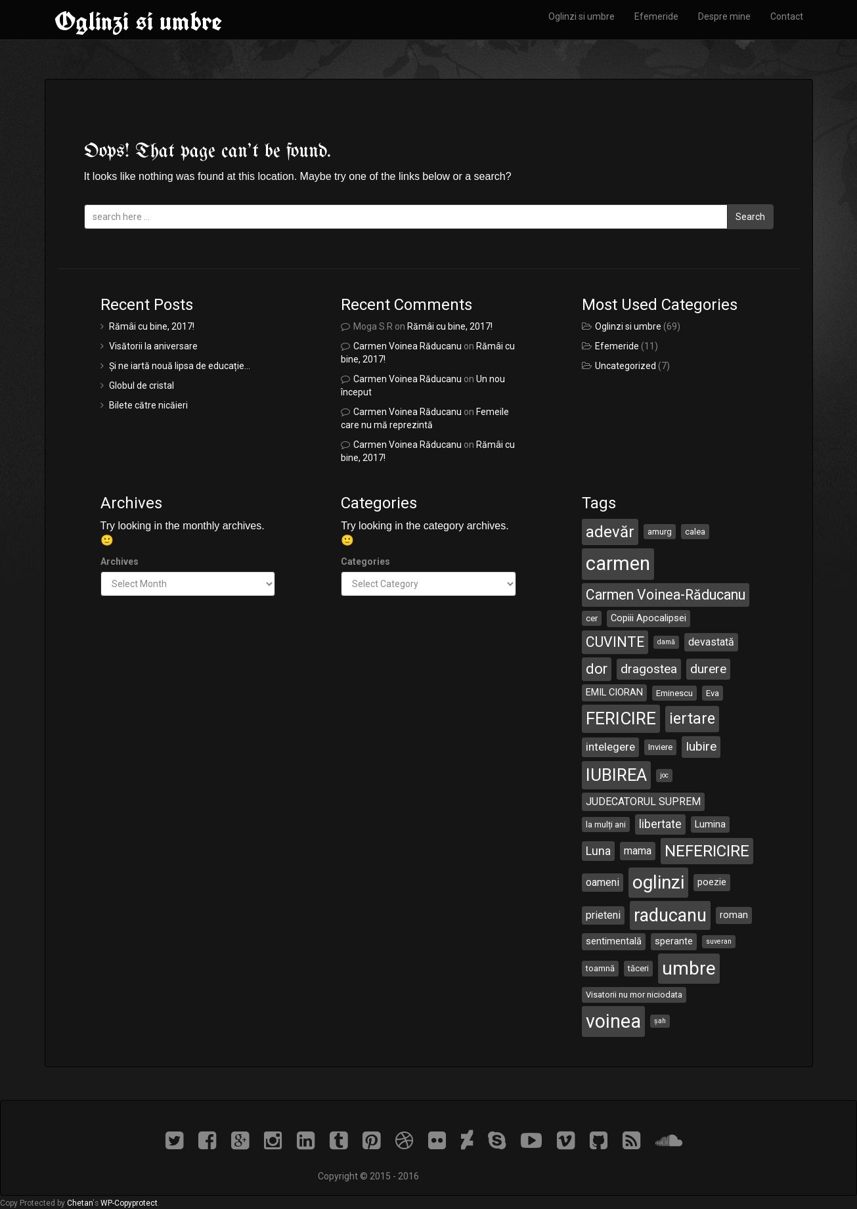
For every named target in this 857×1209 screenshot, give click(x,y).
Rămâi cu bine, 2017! (151, 326)
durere (708, 668)
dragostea (649, 668)
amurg (660, 532)
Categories (365, 561)
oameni (602, 882)
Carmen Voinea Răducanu (407, 346)
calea (695, 532)
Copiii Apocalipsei (648, 618)
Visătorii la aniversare (153, 346)
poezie (711, 882)
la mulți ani (606, 824)
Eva (712, 693)
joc (664, 775)
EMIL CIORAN (614, 692)
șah (660, 1021)
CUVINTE (615, 642)
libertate (660, 824)
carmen (618, 563)
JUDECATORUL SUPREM (643, 801)
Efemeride (656, 16)
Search (750, 216)
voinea (613, 1021)
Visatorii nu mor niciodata (634, 995)
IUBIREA (616, 775)
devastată (711, 642)
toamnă (600, 968)
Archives (119, 561)
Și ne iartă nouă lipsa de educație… (179, 366)
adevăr (610, 532)
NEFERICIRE (707, 851)
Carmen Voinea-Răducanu (665, 594)
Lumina (710, 824)
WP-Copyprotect (129, 1203)
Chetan (80, 1203)
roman (734, 915)
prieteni (603, 915)
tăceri (638, 968)
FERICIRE (621, 718)
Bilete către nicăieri (148, 405)
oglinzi (658, 882)
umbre (689, 968)
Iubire (701, 746)
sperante (674, 941)
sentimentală (614, 941)
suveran (719, 941)
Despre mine (724, 16)
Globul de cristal (141, 385)
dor (596, 669)
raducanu (670, 915)
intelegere (610, 746)
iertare (692, 718)
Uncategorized (625, 366)
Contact (786, 16)
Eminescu (674, 693)
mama (637, 851)
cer (592, 618)
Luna (598, 851)
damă (666, 642)
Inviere (660, 747)
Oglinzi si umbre (138, 21)
